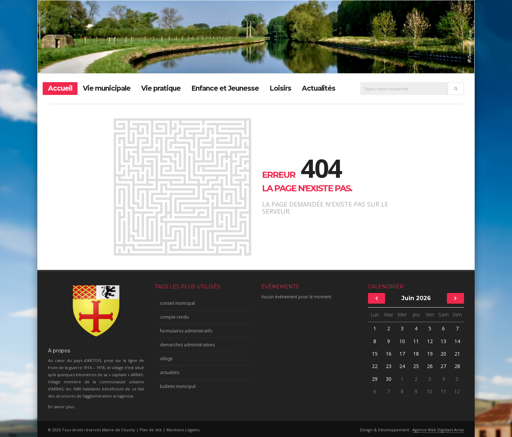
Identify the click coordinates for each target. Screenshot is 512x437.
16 (388, 353)
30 (388, 378)
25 (416, 366)
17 (402, 353)
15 (375, 353)
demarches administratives (187, 345)
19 (430, 353)
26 (430, 366)
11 (416, 341)
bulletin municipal (178, 386)
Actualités (318, 88)
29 (375, 378)
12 (430, 341)
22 (375, 366)
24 (402, 366)
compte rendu (174, 317)
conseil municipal (177, 303)
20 (443, 353)
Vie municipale (106, 88)
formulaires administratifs (186, 331)
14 (457, 341)
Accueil (60, 88)
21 (457, 353)
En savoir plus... (62, 406)
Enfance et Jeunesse (225, 88)
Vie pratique (161, 88)
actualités (169, 372)
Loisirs (280, 88)
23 (388, 366)
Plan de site (151, 429)
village (166, 359)
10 (402, 341)
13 (443, 341)
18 (416, 353)
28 (457, 366)
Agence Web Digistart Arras (438, 429)
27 (443, 366)
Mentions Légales (182, 429)
